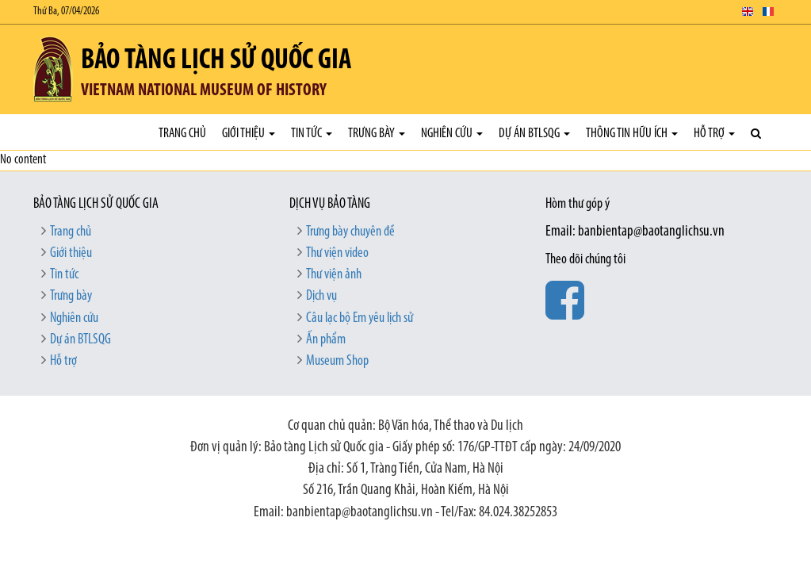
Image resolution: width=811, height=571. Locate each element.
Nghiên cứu (452, 133)
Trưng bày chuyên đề (350, 232)
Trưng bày (376, 133)
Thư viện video (337, 253)
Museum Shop (337, 361)
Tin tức (311, 133)
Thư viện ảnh (334, 274)
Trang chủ (182, 133)
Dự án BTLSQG (534, 133)
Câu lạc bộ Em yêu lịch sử (359, 318)
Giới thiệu (248, 133)
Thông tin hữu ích (632, 133)
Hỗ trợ (714, 133)
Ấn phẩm (326, 339)
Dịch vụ (321, 296)
